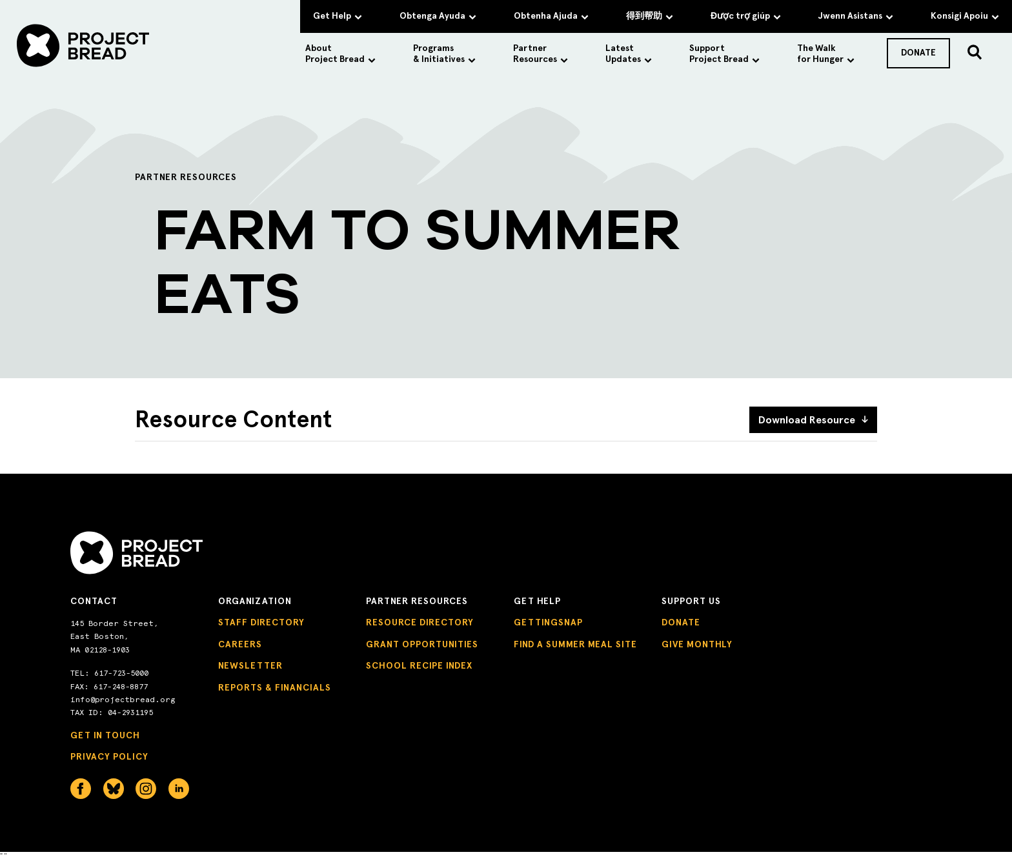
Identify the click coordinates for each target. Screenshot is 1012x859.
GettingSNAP (548, 622)
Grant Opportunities (422, 644)
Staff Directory (261, 622)
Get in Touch (105, 735)
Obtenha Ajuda (551, 15)
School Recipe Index (419, 665)
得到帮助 (649, 15)
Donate (681, 622)
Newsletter (250, 665)
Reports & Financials (274, 687)
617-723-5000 (121, 673)
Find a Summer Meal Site (575, 644)
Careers (240, 644)
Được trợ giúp (746, 15)
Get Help (337, 15)
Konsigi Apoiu (965, 15)
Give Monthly (697, 644)
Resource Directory (420, 622)
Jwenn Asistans (855, 15)
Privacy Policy (109, 756)
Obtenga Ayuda (438, 15)
